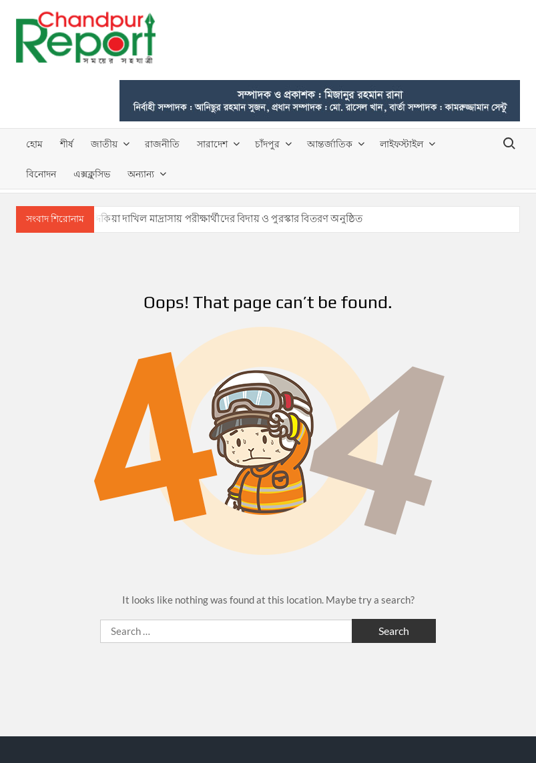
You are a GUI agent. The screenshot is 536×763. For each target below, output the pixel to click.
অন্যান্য (140, 173)
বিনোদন (41, 173)
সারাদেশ (212, 143)
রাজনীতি (162, 143)
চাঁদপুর (267, 143)
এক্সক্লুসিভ (91, 173)
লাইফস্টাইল (401, 143)
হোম (34, 143)
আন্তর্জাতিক (329, 143)
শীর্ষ (66, 143)
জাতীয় (104, 143)
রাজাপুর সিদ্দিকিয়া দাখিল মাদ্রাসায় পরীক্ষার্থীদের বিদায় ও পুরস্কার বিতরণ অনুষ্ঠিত (204, 218)
